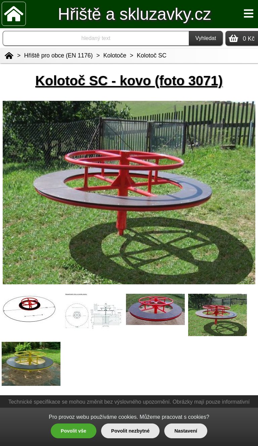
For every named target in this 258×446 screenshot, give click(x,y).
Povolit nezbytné (130, 431)
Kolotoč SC (151, 55)
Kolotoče (114, 55)
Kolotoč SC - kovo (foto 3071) (129, 80)
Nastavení (185, 431)
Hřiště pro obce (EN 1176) (58, 55)
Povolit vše (73, 431)
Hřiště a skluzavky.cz (134, 14)
